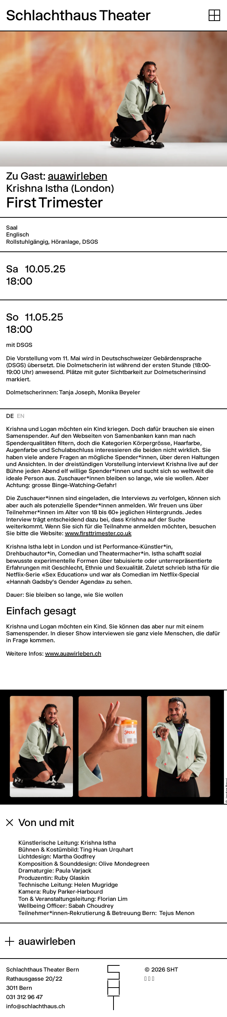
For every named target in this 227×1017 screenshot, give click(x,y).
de (10, 415)
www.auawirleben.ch (73, 653)
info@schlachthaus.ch (35, 1006)
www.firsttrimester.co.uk (98, 533)
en (20, 415)
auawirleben (77, 176)
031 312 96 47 (24, 997)
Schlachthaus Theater (78, 15)
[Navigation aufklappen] (214, 15)
